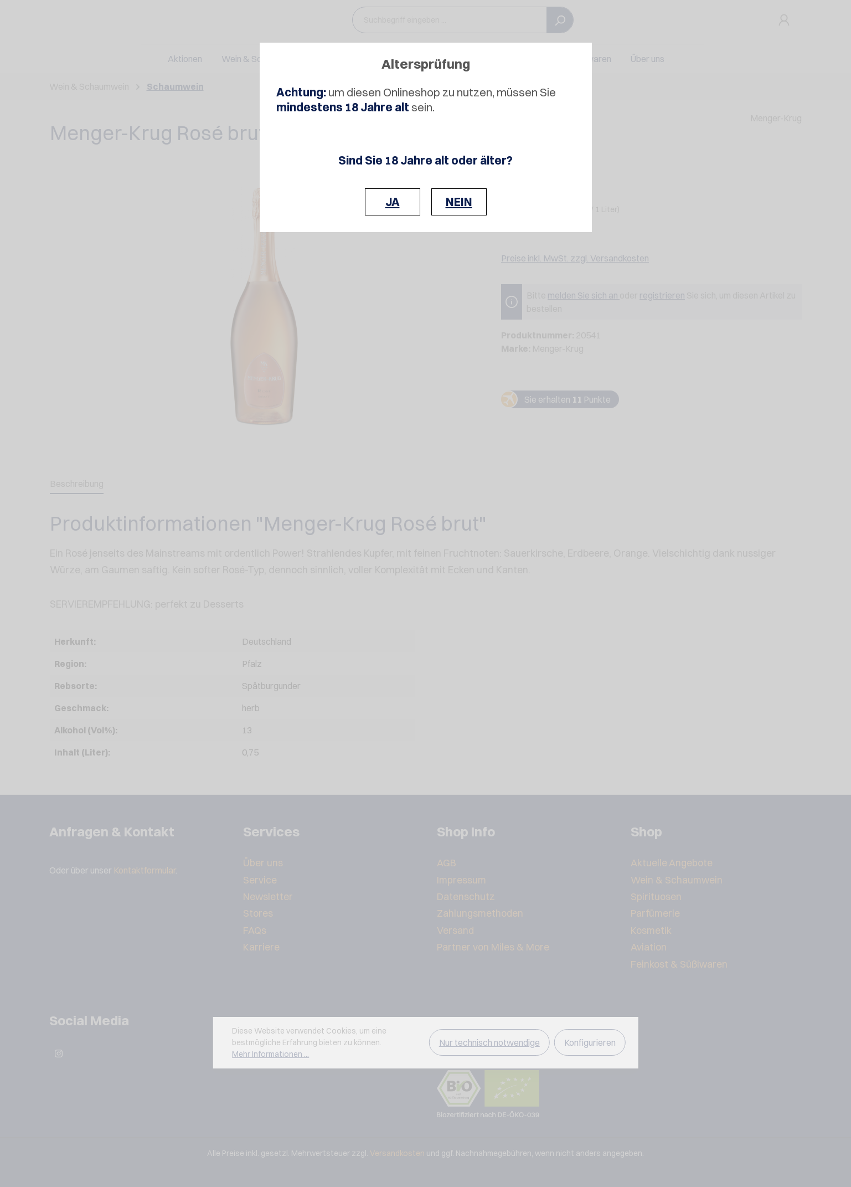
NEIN (459, 202)
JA (392, 202)
